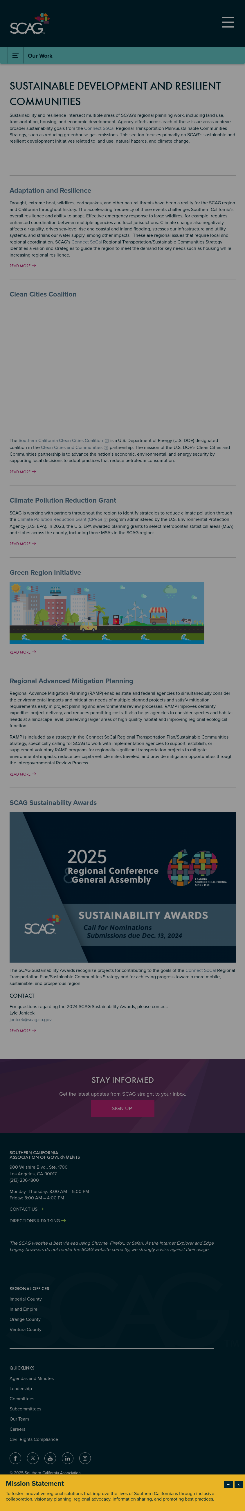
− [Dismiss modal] (228, 1485)
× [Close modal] (238, 1485)
